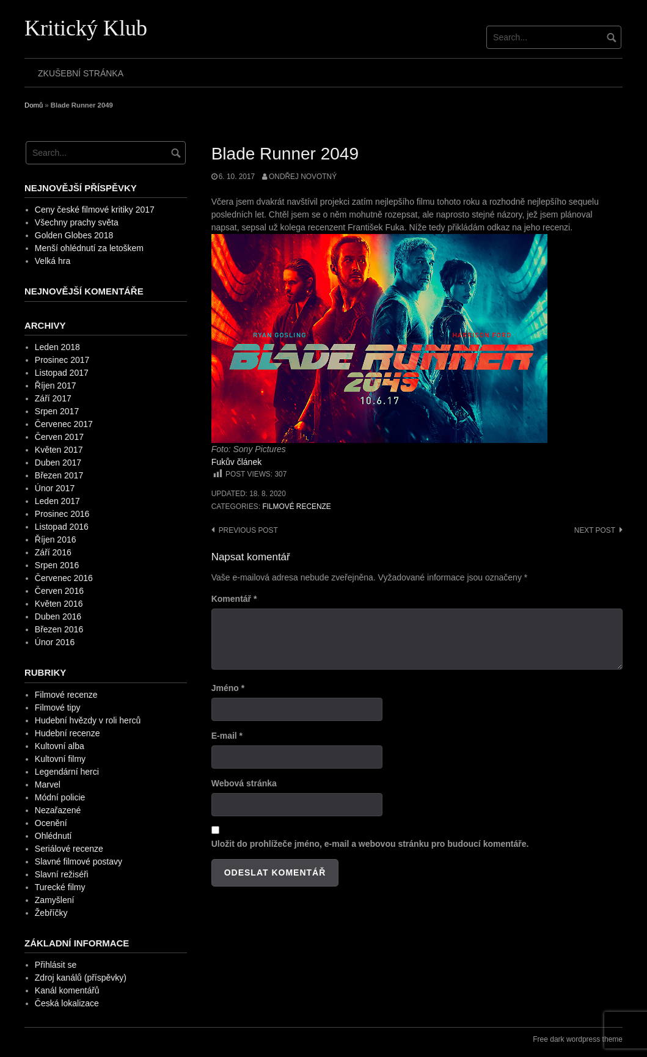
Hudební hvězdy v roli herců (88, 720)
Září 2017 (53, 398)
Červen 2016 (59, 591)
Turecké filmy (60, 887)
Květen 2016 (59, 604)
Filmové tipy (58, 707)
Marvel (47, 784)
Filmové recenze (296, 506)
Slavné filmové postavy (78, 861)
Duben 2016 (58, 616)
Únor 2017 (55, 488)
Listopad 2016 (62, 527)
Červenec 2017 (64, 424)
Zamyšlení (55, 900)
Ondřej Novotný (303, 176)
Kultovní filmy (60, 759)
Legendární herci (67, 772)
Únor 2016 (55, 642)
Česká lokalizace (67, 1003)
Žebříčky (51, 913)
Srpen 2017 (57, 411)
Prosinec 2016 (62, 514)
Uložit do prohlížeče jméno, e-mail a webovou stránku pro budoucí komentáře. (370, 844)
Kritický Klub (85, 28)
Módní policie (60, 797)
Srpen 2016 (57, 565)
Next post (594, 530)
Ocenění (51, 823)
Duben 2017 (58, 462)
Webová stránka (244, 783)
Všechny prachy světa (77, 222)
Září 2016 (53, 552)
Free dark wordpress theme (578, 1039)
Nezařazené (58, 810)
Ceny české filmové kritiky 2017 (95, 209)
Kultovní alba (59, 746)
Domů (33, 105)
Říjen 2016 (55, 539)
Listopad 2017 (62, 373)
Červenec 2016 (64, 578)
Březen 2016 (59, 629)
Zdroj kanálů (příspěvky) (80, 977)
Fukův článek (236, 462)
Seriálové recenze (69, 849)
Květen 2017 (59, 450)
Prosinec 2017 (62, 360)
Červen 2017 (59, 437)
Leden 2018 (57, 347)
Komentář (234, 599)
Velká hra (52, 261)
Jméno (227, 688)
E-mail (227, 736)
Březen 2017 (59, 475)
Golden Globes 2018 (74, 235)
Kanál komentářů (67, 990)
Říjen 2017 (55, 385)
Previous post (248, 530)
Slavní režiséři (62, 874)
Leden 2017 (57, 501)
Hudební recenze (67, 733)
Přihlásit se (55, 965)
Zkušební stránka (80, 73)
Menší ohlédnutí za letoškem (89, 248)
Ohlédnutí (53, 836)
